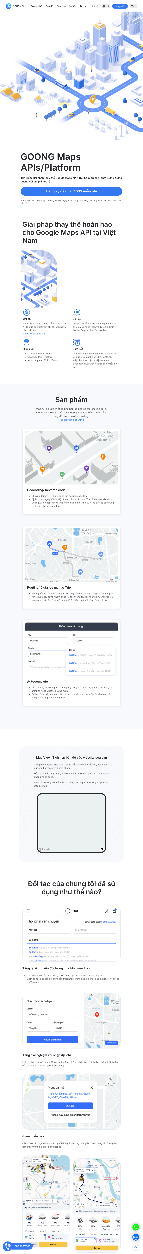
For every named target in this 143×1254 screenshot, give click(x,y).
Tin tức (83, 6)
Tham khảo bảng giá (34, 333)
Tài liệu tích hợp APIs (71, 419)
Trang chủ (36, 6)
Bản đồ (49, 6)
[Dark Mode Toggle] (106, 6)
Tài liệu (72, 6)
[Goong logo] (45, 849)
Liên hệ (94, 6)
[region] (71, 823)
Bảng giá (61, 6)
